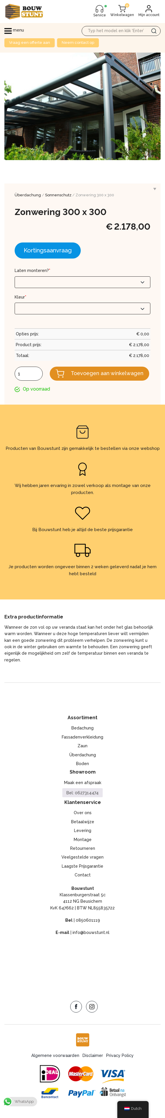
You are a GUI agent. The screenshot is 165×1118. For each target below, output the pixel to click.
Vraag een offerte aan (29, 42)
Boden (82, 771)
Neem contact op (78, 42)
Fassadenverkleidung (82, 744)
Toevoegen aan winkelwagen (105, 377)
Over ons (83, 820)
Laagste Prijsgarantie (82, 873)
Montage (83, 847)
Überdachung (28, 195)
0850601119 (88, 927)
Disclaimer (92, 1062)
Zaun (82, 753)
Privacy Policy (120, 1062)
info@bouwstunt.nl (91, 940)
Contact (83, 882)
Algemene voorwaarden (55, 1062)
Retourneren (82, 855)
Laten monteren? (32, 270)
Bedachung (82, 735)
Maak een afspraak (82, 790)
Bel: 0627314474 (82, 800)
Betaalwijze (82, 829)
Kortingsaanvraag (48, 250)
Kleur (20, 297)
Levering (82, 838)
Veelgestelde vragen (82, 864)
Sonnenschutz (58, 195)
